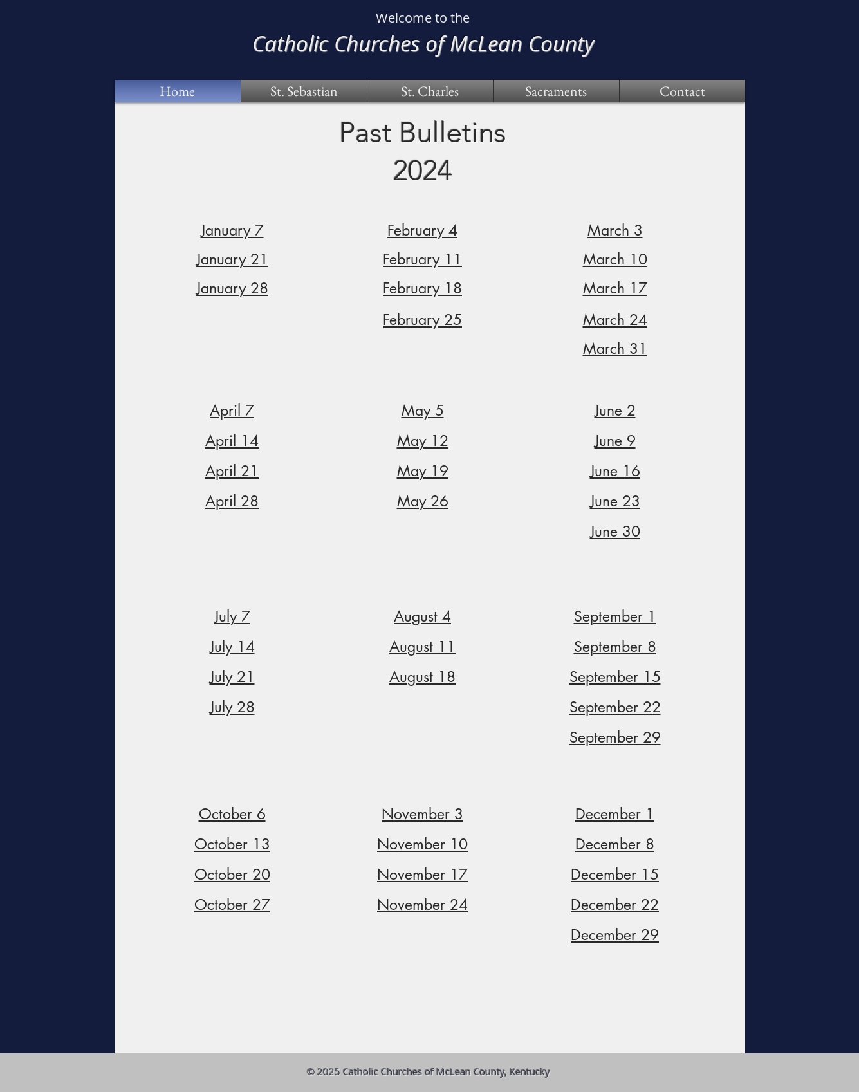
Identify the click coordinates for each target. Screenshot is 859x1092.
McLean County (522, 43)
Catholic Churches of (351, 43)
